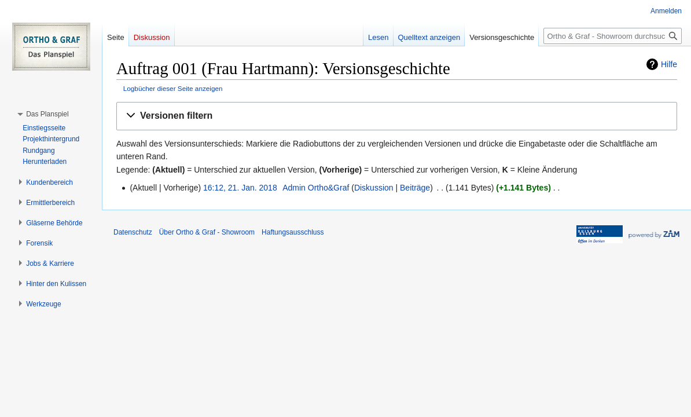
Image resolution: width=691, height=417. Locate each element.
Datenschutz (132, 232)
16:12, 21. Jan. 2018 (240, 187)
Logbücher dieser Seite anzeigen (173, 88)
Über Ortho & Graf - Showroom (207, 232)
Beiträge (415, 187)
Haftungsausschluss (293, 232)
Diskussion (374, 187)
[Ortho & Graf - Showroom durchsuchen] (612, 36)
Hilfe (669, 64)
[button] (396, 116)
